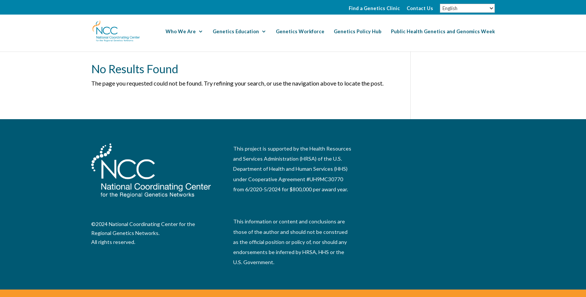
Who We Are (181, 31)
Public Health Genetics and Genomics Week (443, 31)
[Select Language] (467, 8)
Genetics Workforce (300, 31)
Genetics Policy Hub (358, 31)
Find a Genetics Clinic (374, 8)
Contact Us (420, 8)
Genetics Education (236, 31)
